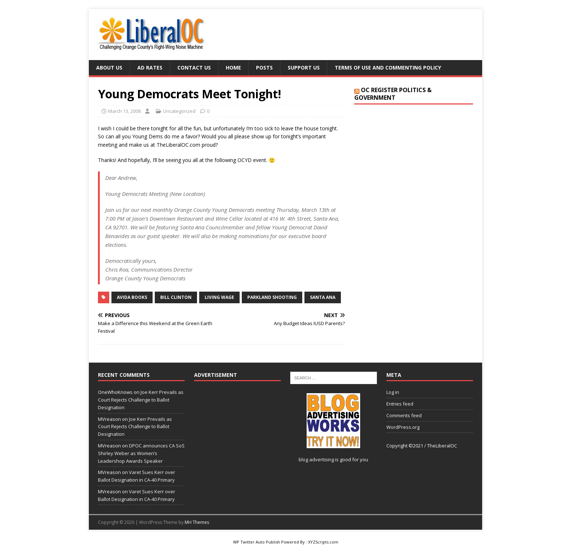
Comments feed (404, 415)
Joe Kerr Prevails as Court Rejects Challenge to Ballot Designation (141, 400)
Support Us (304, 67)
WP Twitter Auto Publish (256, 542)
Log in (392, 392)
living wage (219, 297)
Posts (264, 67)
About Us (109, 67)
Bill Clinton (176, 297)
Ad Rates (149, 67)
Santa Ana (322, 297)
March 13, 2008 (124, 111)
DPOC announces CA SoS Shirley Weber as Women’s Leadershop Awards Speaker (141, 453)
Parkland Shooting (272, 297)
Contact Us (194, 67)
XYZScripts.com (323, 542)
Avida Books (132, 297)
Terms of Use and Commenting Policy (388, 67)
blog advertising (316, 459)
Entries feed (399, 403)
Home (233, 67)
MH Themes (197, 522)
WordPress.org (403, 427)
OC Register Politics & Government (393, 94)
